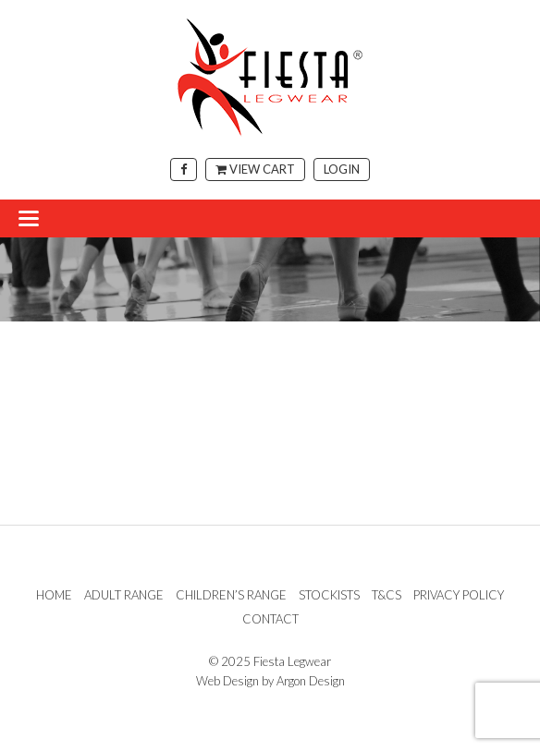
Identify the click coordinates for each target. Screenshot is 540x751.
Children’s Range (231, 594)
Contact (270, 619)
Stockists (329, 594)
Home (54, 594)
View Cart (255, 169)
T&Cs (386, 594)
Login (342, 169)
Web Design (227, 680)
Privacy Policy (458, 594)
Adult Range (124, 594)
